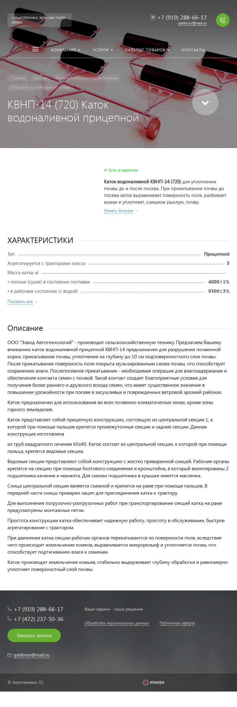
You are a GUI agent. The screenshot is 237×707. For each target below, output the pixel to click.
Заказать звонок (34, 635)
